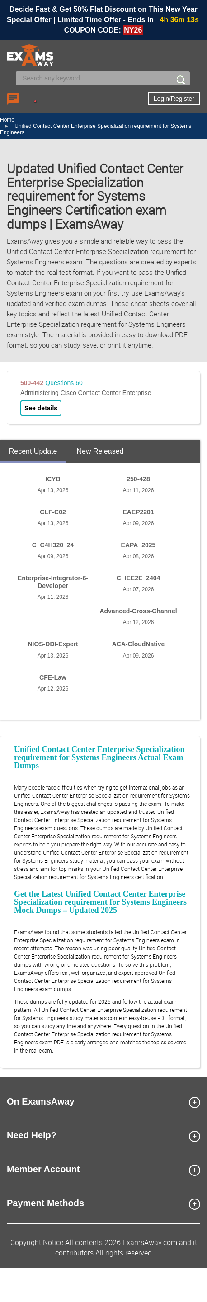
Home (7, 120)
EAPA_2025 (138, 545)
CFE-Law (52, 677)
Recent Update (33, 451)
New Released (99, 451)
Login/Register (174, 98)
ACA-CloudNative (138, 644)
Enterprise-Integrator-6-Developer (53, 581)
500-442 (31, 382)
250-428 (138, 479)
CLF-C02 (53, 512)
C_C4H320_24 (53, 545)
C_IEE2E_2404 (138, 578)
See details (40, 408)
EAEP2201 (138, 512)
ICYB (52, 479)
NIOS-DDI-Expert (53, 644)
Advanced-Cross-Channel (138, 611)
